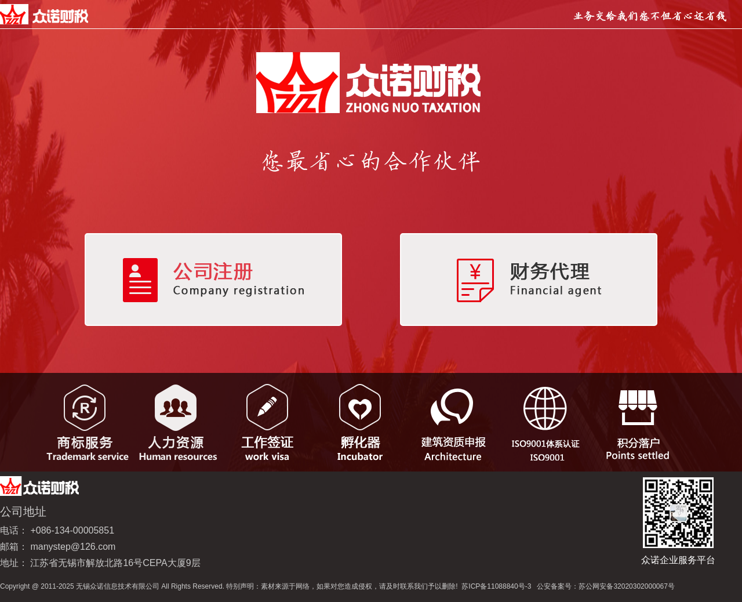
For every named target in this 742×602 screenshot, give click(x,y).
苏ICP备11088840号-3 (496, 586)
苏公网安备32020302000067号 (626, 586)
